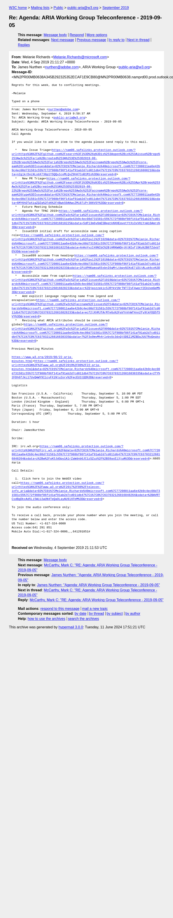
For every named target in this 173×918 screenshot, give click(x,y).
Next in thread (138, 40)
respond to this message (59, 609)
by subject (115, 613)
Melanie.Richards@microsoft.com (80, 57)
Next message (62, 40)
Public (58, 8)
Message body (55, 35)
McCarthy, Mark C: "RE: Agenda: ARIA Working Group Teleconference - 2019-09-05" (96, 600)
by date (80, 613)
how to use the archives (46, 619)
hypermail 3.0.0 (70, 627)
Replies (24, 45)
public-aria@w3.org (82, 8)
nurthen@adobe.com (62, 67)
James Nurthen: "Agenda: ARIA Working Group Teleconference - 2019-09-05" (98, 585)
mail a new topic (95, 609)
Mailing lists (40, 8)
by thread (96, 613)
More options (97, 35)
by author (132, 613)
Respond (77, 35)
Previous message (91, 40)
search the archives (83, 619)
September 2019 (115, 8)
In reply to (116, 40)
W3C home (18, 8)
